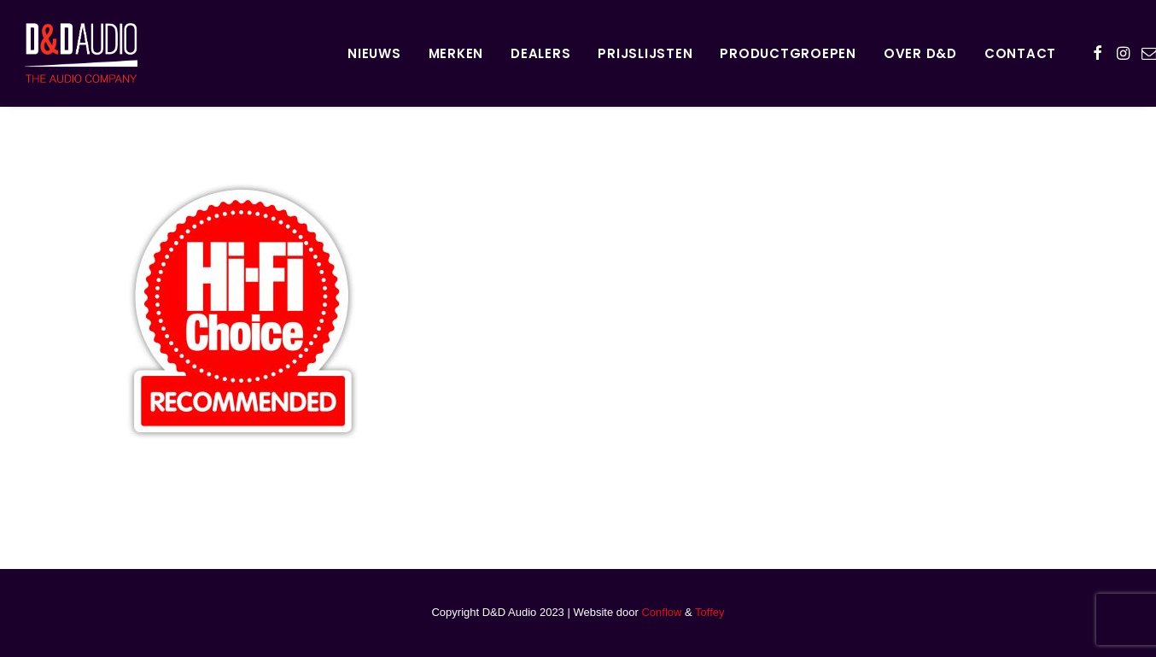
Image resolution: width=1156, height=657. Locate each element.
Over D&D (920, 53)
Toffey (709, 612)
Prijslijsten (645, 53)
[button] (1097, 53)
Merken (456, 53)
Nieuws (374, 53)
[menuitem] (374, 53)
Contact (1020, 53)
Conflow (661, 612)
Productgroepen (788, 53)
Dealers (540, 53)
